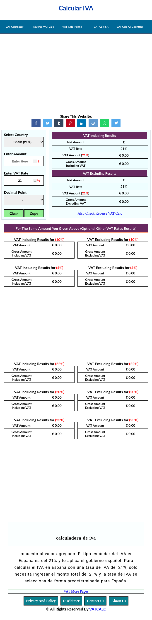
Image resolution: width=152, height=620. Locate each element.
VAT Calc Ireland (72, 26)
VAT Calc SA (101, 26)
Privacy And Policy (41, 601)
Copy (34, 213)
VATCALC (97, 609)
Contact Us (95, 601)
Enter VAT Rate (16, 173)
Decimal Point (15, 192)
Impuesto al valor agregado (47, 553)
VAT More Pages (76, 591)
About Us (118, 601)
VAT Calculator (14, 26)
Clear (14, 213)
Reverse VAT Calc (43, 26)
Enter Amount (15, 154)
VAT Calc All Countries (129, 26)
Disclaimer (71, 601)
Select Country (16, 134)
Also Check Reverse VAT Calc (99, 213)
